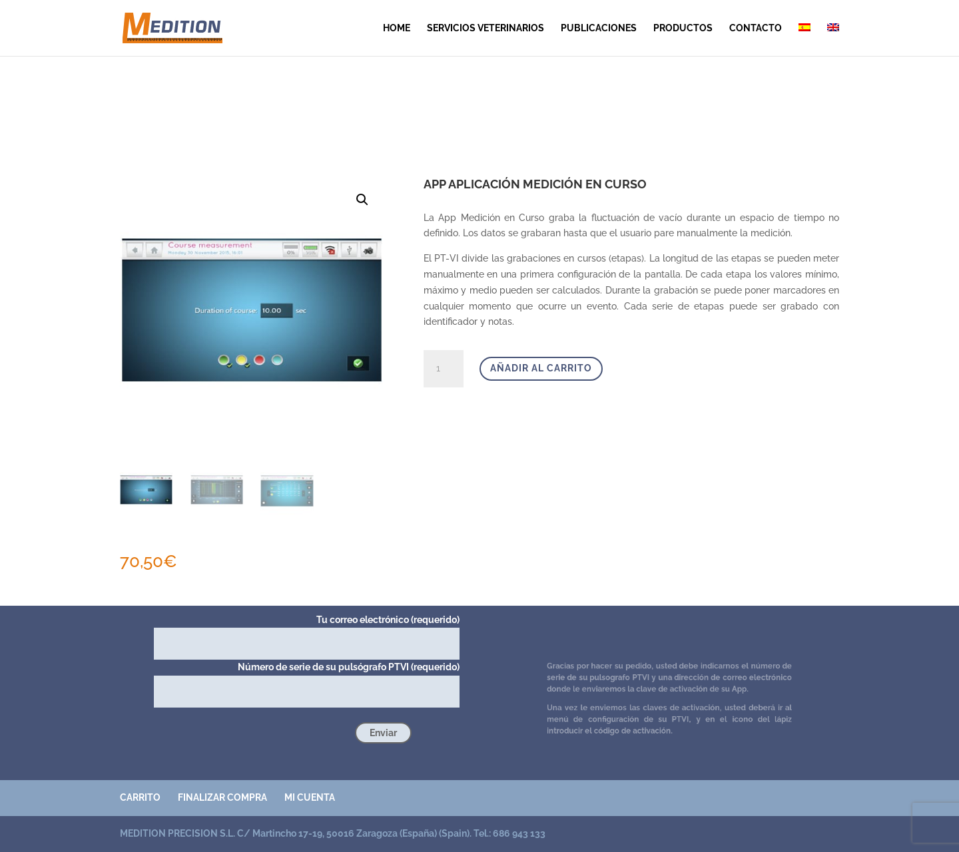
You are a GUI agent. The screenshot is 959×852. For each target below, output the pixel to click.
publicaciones (599, 28)
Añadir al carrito (541, 368)
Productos (683, 28)
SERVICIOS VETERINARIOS (485, 28)
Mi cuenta (309, 797)
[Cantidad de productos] (444, 368)
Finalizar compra (222, 797)
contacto (755, 28)
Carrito (140, 797)
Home (396, 28)
